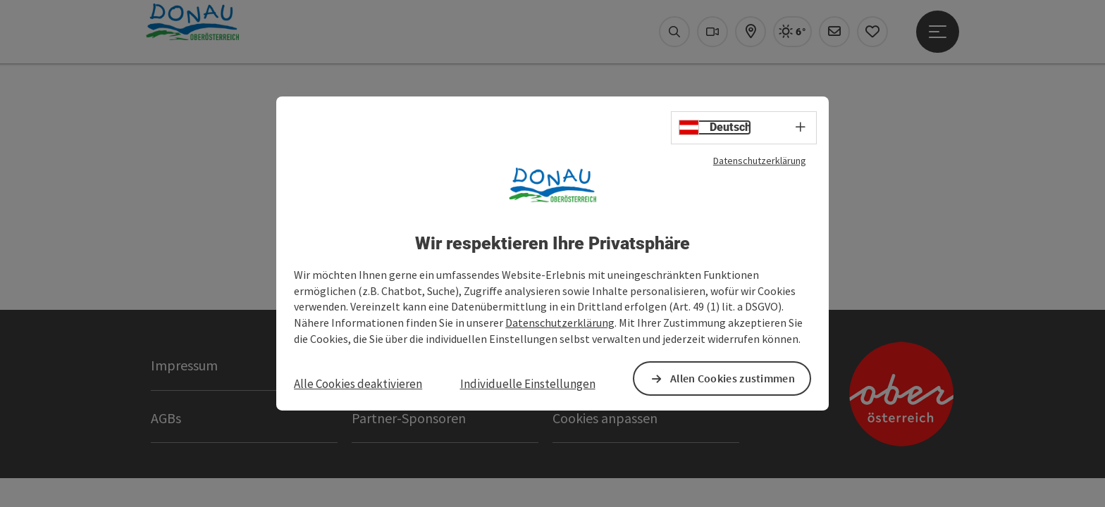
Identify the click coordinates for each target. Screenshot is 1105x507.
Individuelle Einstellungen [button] (527, 384)
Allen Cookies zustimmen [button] (729, 379)
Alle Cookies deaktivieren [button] (361, 384)
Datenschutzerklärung (748, 161)
